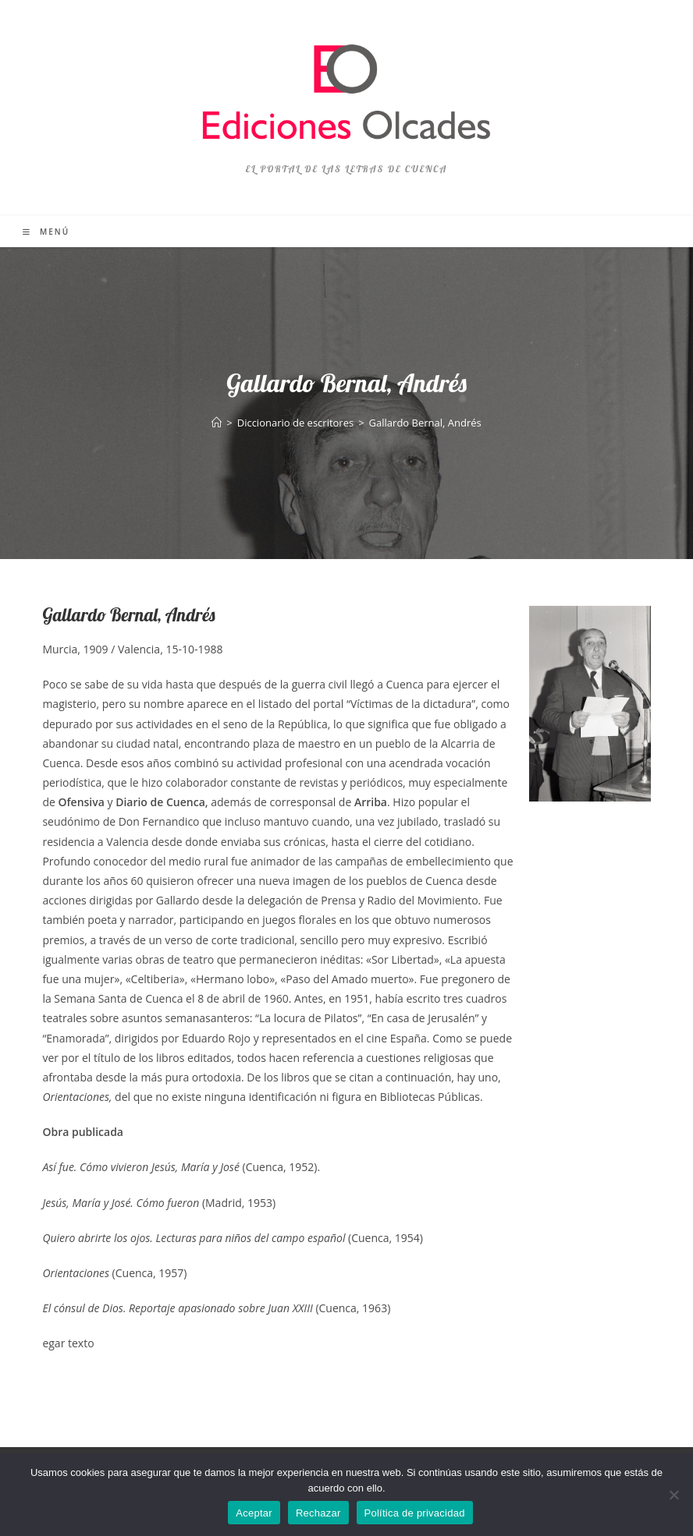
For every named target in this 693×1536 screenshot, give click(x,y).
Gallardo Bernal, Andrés (425, 423)
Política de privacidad (414, 1513)
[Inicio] (216, 423)
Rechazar (318, 1513)
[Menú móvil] (46, 231)
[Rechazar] (673, 1494)
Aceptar (254, 1513)
